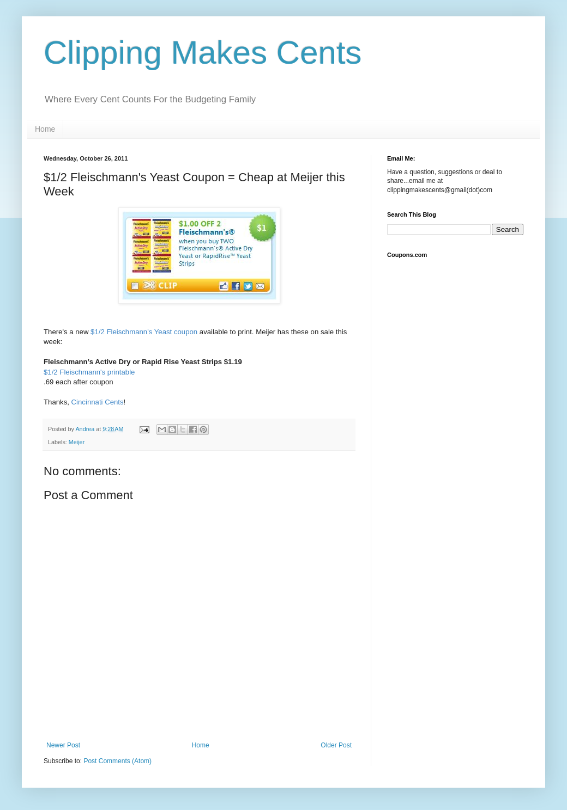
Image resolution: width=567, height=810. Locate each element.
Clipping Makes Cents (203, 52)
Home (45, 129)
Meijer (77, 442)
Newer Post (63, 745)
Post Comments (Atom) (117, 761)
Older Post (336, 745)
